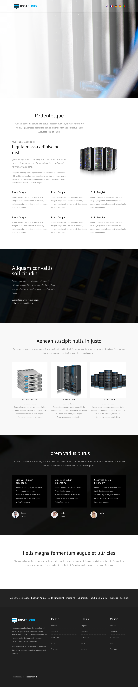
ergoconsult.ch (31, 677)
